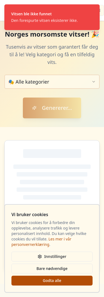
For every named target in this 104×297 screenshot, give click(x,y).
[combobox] (52, 82)
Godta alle (52, 280)
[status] (52, 17)
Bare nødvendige (52, 268)
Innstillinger (52, 256)
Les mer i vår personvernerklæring (41, 241)
